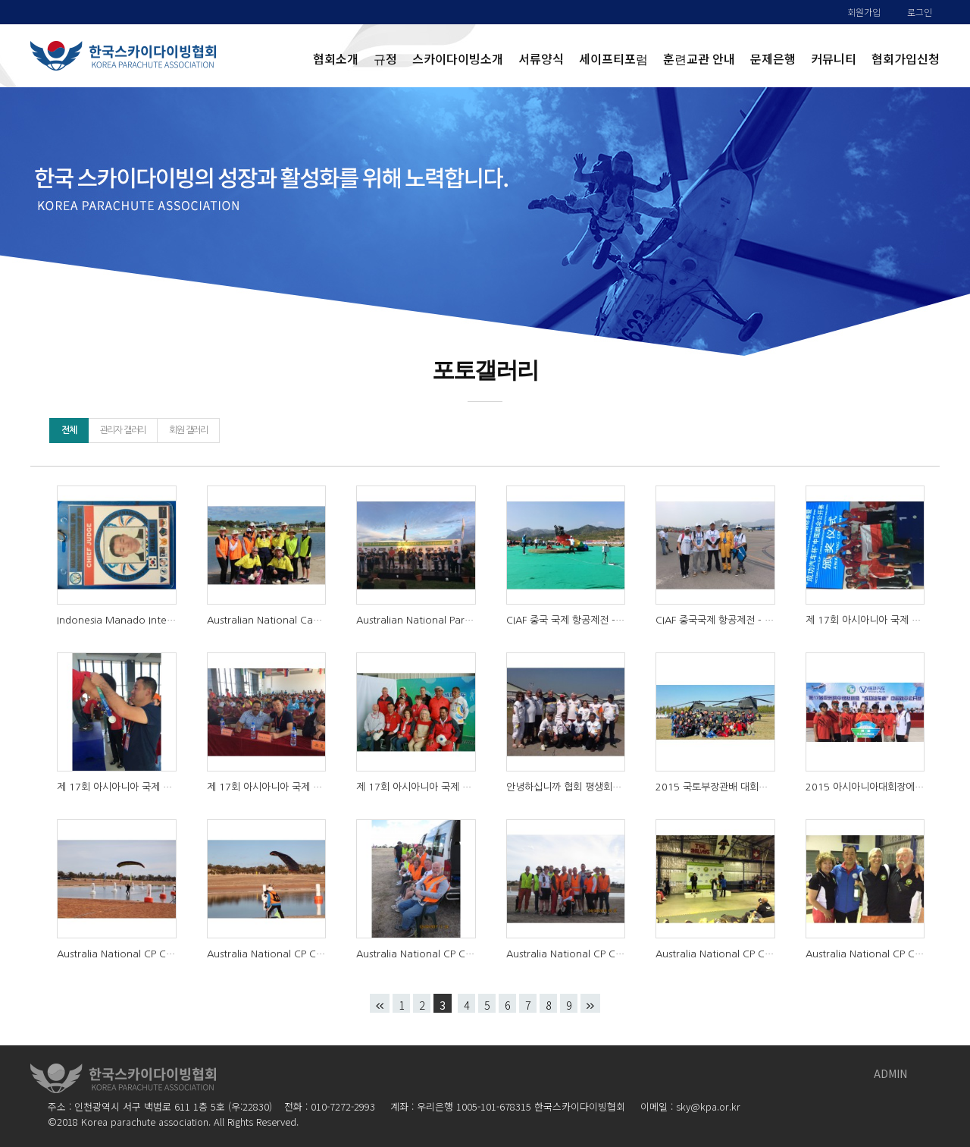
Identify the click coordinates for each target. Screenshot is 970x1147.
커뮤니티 (833, 58)
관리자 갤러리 (123, 430)
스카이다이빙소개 (457, 58)
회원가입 (864, 11)
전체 (69, 430)
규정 (385, 58)
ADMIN (890, 1073)
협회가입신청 (905, 58)
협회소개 (335, 58)
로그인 (919, 11)
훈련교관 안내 (699, 58)
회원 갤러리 (188, 430)
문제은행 (773, 58)
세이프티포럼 (613, 58)
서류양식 (541, 58)
